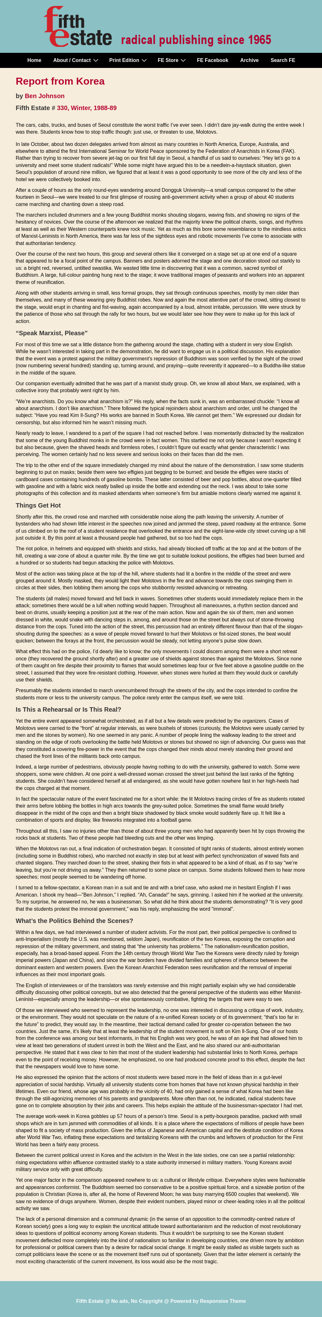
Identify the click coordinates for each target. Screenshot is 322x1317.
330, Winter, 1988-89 (87, 107)
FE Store (173, 60)
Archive (249, 60)
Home (34, 60)
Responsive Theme (223, 1301)
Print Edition (128, 60)
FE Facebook (212, 60)
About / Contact (76, 60)
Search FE (283, 60)
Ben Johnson (45, 95)
